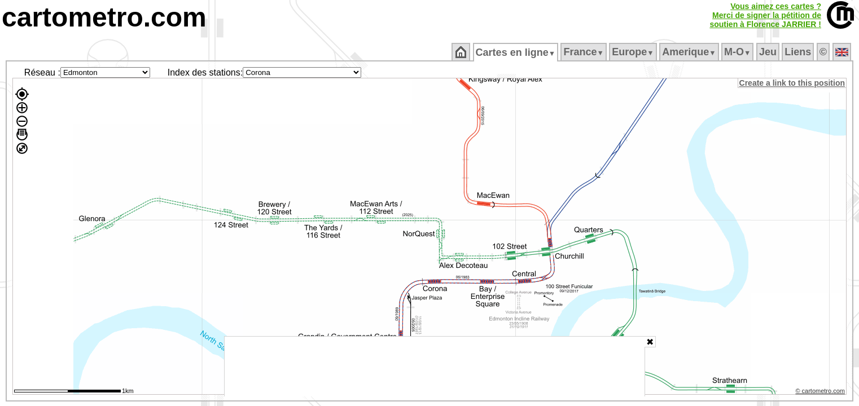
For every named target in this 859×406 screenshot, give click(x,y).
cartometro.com (104, 17)
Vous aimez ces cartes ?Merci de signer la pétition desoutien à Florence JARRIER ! (765, 15)
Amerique (690, 52)
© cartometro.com (821, 392)
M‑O (738, 52)
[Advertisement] (434, 366)
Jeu (768, 52)
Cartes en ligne (516, 52)
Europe (634, 52)
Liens (799, 52)
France (584, 52)
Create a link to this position (792, 82)
